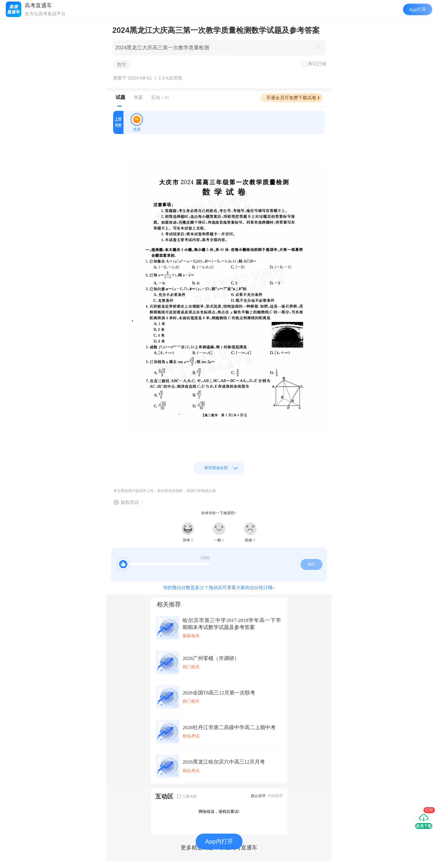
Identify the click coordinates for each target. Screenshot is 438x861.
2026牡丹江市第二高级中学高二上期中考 (228, 727)
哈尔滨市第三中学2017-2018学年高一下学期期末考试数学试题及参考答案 (231, 623)
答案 (138, 97)
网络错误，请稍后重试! (219, 811)
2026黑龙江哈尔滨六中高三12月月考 (223, 762)
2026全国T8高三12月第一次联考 (218, 693)
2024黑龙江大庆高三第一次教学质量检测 (162, 48)
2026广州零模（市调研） (210, 658)
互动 (161, 97)
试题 (120, 97)
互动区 (164, 796)
